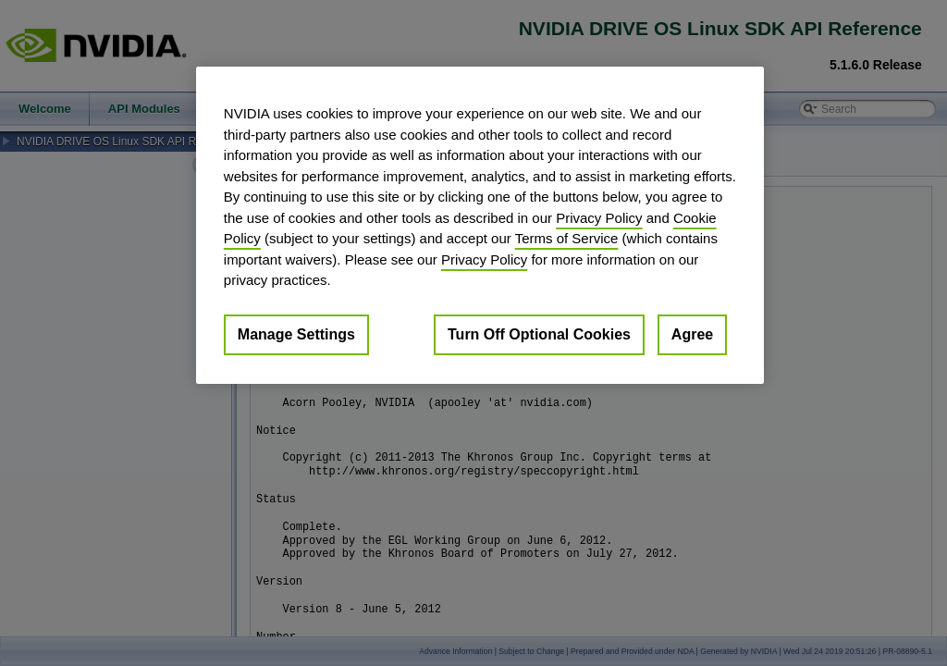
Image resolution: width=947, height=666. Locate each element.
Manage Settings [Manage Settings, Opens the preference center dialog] (296, 334)
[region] (480, 225)
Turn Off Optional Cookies (539, 334)
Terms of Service (567, 238)
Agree (692, 334)
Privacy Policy (599, 218)
